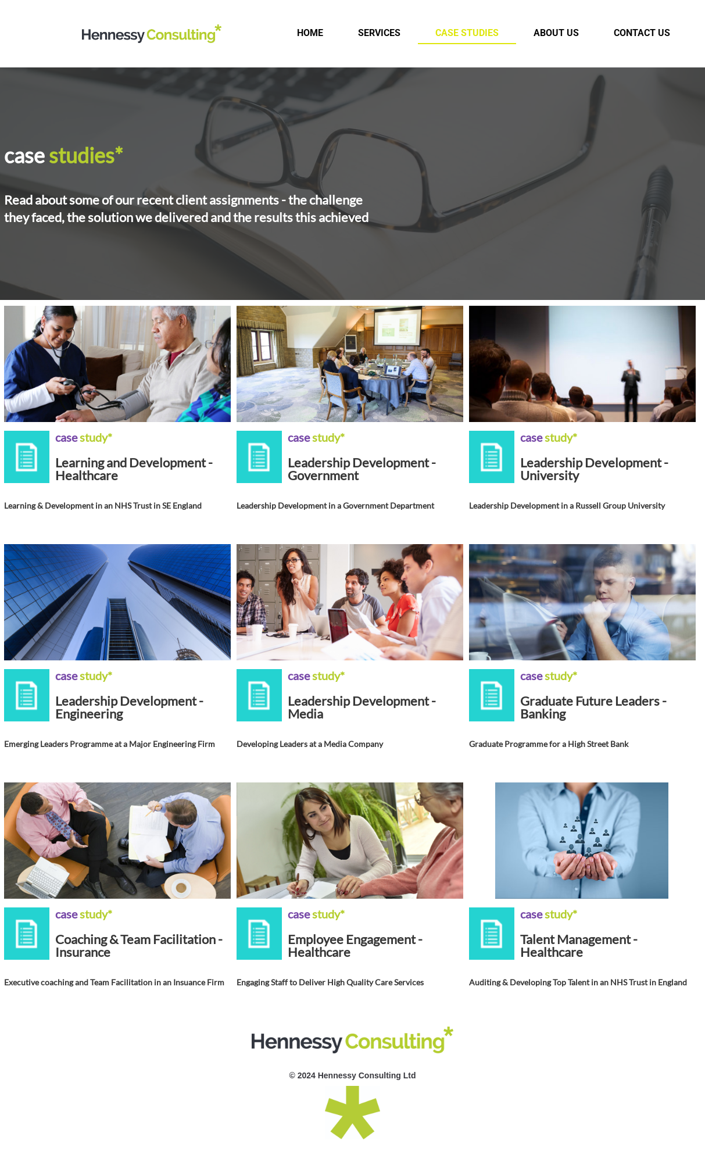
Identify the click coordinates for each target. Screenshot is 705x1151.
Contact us (642, 32)
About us (556, 32)
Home (310, 32)
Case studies (467, 32)
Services (379, 32)
